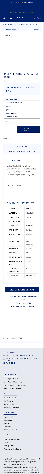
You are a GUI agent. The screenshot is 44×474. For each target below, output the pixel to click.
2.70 (28, 228)
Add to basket (28, 96)
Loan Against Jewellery (13, 349)
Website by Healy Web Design (22, 458)
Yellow (28, 184)
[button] (37, 18)
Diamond (13, 80)
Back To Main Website (13, 397)
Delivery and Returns (12, 406)
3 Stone (12, 77)
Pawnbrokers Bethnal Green (15, 352)
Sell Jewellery (9, 368)
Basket (6, 390)
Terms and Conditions (12, 416)
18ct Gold (16, 84)
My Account (8, 384)
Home (5, 24)
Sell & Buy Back (10, 365)
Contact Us (8, 394)
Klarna (6, 410)
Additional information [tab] (22, 118)
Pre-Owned (17, 69)
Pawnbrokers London (12, 355)
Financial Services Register (17, 445)
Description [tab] (22, 113)
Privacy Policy (9, 413)
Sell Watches (9, 371)
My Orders (8, 387)
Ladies (28, 176)
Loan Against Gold (11, 346)
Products (13, 24)
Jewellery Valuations (11, 375)
